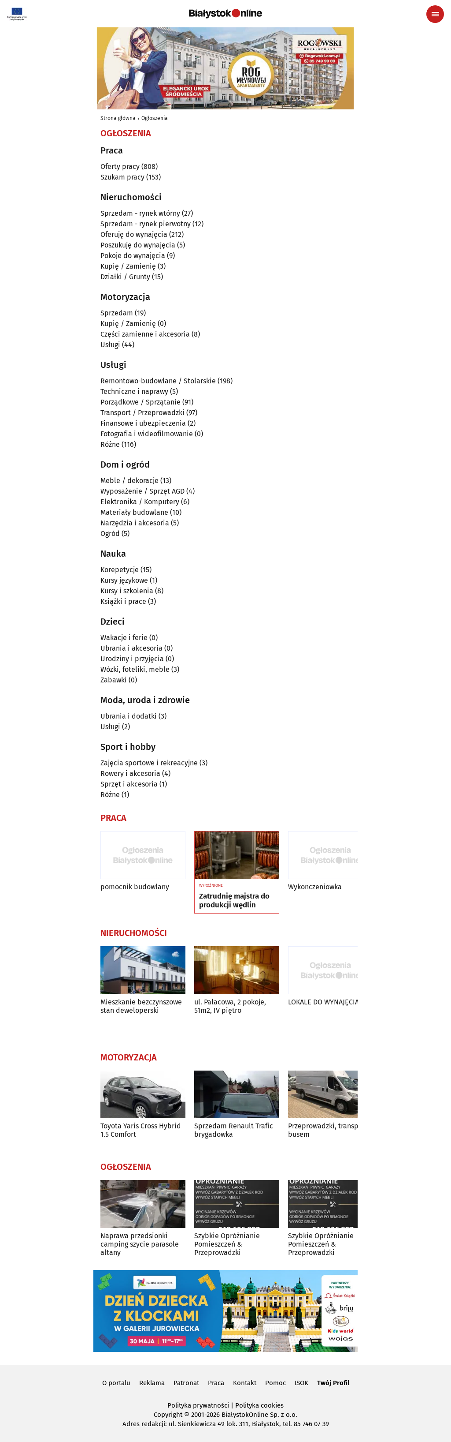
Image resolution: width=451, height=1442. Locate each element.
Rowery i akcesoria (130, 773)
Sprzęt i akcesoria (129, 784)
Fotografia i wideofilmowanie (146, 434)
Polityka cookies (259, 1405)
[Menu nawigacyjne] (435, 14)
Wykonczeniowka (315, 887)
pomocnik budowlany (134, 887)
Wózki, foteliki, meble (135, 669)
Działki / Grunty (125, 277)
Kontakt (244, 1383)
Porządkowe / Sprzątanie (140, 402)
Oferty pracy (120, 166)
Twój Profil (333, 1383)
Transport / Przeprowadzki (142, 412)
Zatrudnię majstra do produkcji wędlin (234, 901)
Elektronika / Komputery (139, 502)
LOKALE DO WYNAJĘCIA (323, 1002)
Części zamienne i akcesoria (145, 334)
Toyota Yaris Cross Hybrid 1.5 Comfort (140, 1130)
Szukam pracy (122, 177)
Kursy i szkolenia (126, 591)
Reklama (152, 1383)
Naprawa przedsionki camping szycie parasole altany (139, 1244)
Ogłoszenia (154, 118)
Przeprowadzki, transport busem (328, 1130)
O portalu (116, 1383)
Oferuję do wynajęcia (133, 234)
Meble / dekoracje (129, 480)
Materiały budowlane (134, 512)
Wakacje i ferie (124, 637)
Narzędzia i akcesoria (134, 523)
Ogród (110, 533)
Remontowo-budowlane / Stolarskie (158, 381)
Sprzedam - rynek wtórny (140, 213)
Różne (110, 444)
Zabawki (113, 680)
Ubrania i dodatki (128, 716)
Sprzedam (116, 313)
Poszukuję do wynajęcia (137, 245)
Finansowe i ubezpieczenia (143, 423)
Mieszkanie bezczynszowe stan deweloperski (141, 1006)
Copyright (168, 1415)
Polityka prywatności (198, 1405)
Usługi (110, 345)
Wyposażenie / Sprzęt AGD (142, 491)
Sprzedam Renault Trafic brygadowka (233, 1130)
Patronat (186, 1383)
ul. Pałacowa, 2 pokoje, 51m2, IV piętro (230, 1006)
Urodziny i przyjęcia (132, 659)
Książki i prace (123, 601)
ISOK (301, 1383)
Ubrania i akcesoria (131, 648)
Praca (216, 1383)
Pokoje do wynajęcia (132, 255)
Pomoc (275, 1383)
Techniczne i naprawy (134, 391)
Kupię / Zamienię (128, 266)
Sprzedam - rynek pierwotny (145, 224)
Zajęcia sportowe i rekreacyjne (149, 763)
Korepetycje (119, 570)
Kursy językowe (124, 580)
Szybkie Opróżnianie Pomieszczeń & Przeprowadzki (227, 1244)
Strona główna (118, 118)
